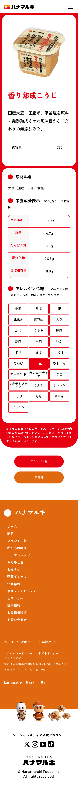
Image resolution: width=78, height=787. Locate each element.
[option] (39, 52)
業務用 (39, 477)
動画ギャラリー (18, 577)
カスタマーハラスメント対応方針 (25, 670)
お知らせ (13, 570)
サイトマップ (12, 658)
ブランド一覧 (39, 461)
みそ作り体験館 (15, 642)
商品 (10, 534)
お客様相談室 (17, 613)
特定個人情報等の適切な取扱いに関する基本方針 (35, 664)
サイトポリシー (49, 653)
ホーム (12, 527)
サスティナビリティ (22, 591)
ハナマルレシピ (18, 555)
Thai (43, 682)
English (31, 682)
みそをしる (15, 562)
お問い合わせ (17, 620)
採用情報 (13, 606)
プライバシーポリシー (18, 653)
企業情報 (13, 584)
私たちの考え (17, 548)
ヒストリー (15, 598)
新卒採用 (44, 642)
